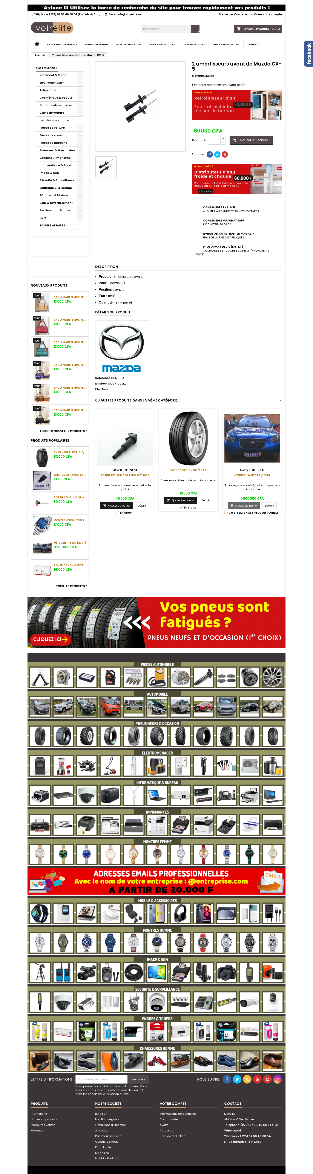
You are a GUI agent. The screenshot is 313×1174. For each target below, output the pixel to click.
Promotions (39, 1114)
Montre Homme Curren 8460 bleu (70, 520)
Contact (253, 44)
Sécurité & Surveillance (57, 180)
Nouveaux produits (49, 285)
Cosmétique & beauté (56, 98)
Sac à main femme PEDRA (70, 297)
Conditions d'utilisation (111, 1125)
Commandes (169, 1119)
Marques (37, 1130)
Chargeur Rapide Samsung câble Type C (70, 474)
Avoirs (164, 1125)
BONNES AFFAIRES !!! (54, 225)
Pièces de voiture (52, 128)
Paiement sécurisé (108, 1136)
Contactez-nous (106, 1142)
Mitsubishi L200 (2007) (70, 542)
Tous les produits (72, 586)
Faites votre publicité (226, 44)
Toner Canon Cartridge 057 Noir (70, 565)
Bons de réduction (172, 1136)
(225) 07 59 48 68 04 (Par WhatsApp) (75, 14)
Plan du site (103, 1147)
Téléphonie (48, 90)
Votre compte (173, 1103)
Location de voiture (54, 120)
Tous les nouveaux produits (64, 431)
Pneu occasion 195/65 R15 (188, 470)
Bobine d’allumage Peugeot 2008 (125, 475)
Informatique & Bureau (57, 165)
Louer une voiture (194, 44)
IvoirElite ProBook (107, 1158)
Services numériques (55, 210)
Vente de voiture (52, 113)
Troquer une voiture (162, 44)
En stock (101, 384)
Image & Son (49, 173)
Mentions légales (107, 1119)
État (98, 389)
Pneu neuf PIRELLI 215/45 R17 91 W (70, 452)
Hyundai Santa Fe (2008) (252, 475)
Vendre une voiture (96, 44)
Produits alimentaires (56, 105)
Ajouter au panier (250, 140)
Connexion (241, 14)
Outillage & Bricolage (56, 188)
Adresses (166, 1130)
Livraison (101, 1114)
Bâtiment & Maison (54, 195)
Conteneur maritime (55, 158)
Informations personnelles (178, 1114)
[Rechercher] (170, 29)
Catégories (47, 67)
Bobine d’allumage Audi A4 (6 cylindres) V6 (70, 497)
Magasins (102, 1153)
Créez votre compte (268, 14)
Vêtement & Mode (53, 75)
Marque (198, 76)
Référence (102, 378)
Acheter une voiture (128, 44)
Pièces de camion (53, 135)
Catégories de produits (62, 44)
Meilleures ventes (43, 1125)
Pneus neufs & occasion (57, 150)
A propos (101, 1130)
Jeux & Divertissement (56, 203)
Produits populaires (50, 440)
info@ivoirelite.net (130, 14)
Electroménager (52, 83)
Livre (43, 218)
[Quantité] (214, 140)
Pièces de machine (53, 143)
